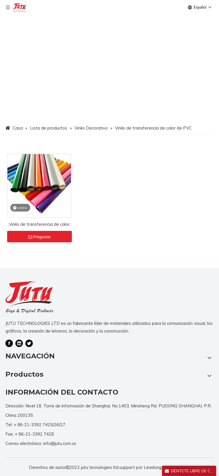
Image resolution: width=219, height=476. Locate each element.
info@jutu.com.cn (59, 443)
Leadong (152, 467)
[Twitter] (29, 343)
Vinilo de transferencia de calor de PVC (39, 224)
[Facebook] (9, 343)
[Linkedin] (19, 343)
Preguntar (39, 237)
